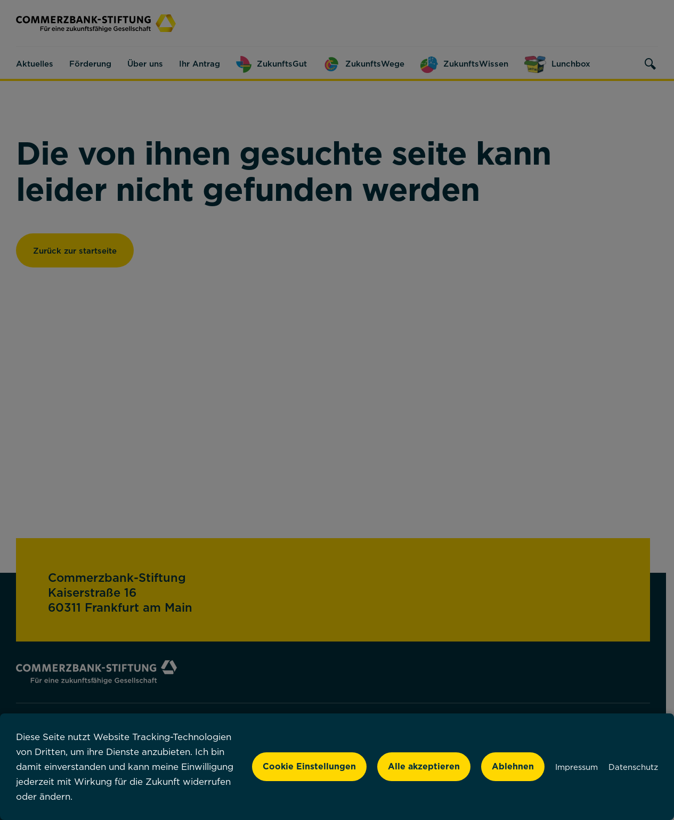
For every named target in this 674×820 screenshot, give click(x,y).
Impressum (576, 766)
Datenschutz (633, 766)
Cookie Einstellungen (309, 766)
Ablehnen (513, 766)
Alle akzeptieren (424, 766)
